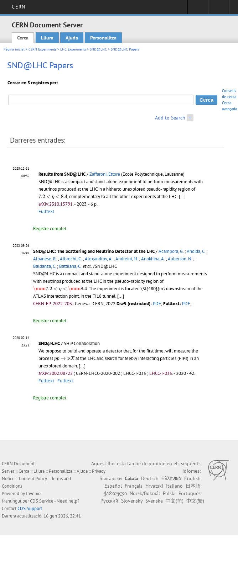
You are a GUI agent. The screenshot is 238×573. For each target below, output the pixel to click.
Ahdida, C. (196, 251)
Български (110, 478)
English (192, 478)
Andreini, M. (126, 259)
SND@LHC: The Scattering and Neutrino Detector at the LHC (94, 251)
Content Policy (33, 479)
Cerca (23, 38)
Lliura (47, 38)
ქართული (115, 493)
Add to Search (170, 118)
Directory (218, 9)
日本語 (193, 486)
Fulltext (46, 211)
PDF (157, 304)
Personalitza (103, 38)
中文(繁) (195, 501)
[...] (182, 196)
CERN (18, 7)
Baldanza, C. (44, 266)
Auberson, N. (180, 259)
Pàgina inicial (14, 49)
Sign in (198, 9)
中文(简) (174, 501)
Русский (109, 501)
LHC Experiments (73, 49)
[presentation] (52, 197)
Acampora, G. (171, 251)
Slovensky (132, 501)
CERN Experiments (42, 49)
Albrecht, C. (71, 259)
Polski (169, 493)
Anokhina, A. (153, 259)
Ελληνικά (171, 478)
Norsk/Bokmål (145, 493)
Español (113, 486)
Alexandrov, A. (98, 259)
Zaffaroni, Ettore (104, 174)
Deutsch (150, 478)
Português (189, 493)
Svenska (154, 501)
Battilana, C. (70, 266)
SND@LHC (98, 49)
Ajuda (72, 38)
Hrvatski (154, 486)
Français (134, 486)
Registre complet (49, 229)
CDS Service (41, 501)
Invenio (33, 493)
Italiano (174, 486)
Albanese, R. (45, 259)
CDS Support (29, 508)
